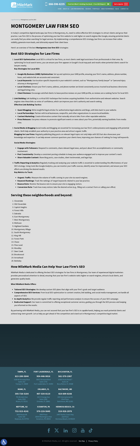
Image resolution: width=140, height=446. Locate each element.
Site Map (80, 442)
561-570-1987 (65, 377)
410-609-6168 (65, 395)
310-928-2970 (65, 412)
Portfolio (96, 9)
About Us (67, 9)
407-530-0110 (43, 395)
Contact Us (124, 9)
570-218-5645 (43, 412)
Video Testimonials (108, 9)
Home (61, 9)
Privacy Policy (93, 442)
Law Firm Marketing (78, 9)
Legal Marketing (15, 19)
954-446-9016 (43, 377)
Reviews (89, 9)
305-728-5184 (22, 395)
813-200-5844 (22, 377)
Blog (117, 9)
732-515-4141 (22, 412)
